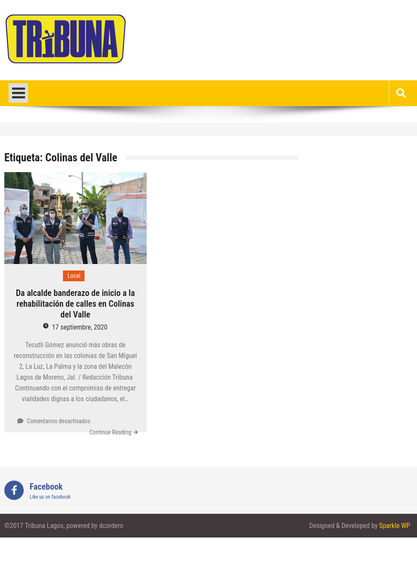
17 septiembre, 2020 (79, 327)
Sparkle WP (394, 526)
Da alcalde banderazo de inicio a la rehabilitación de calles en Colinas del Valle (75, 304)
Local (73, 275)
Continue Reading (111, 432)
